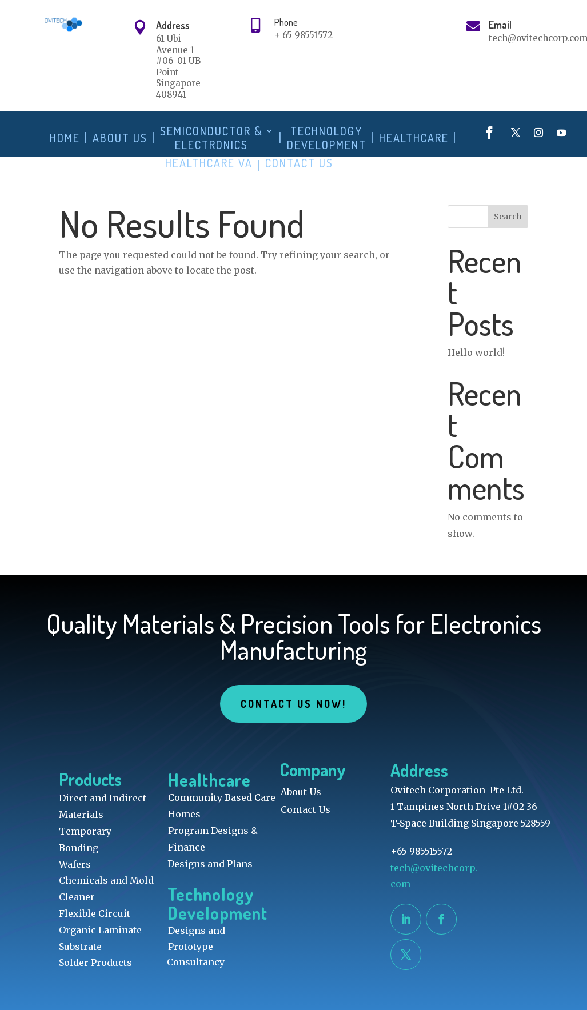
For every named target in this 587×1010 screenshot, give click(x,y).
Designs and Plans (210, 863)
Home (65, 138)
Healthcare (414, 138)
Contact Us (299, 163)
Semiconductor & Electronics (211, 138)
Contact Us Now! (293, 704)
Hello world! (476, 352)
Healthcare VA (209, 163)
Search (508, 216)
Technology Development (326, 138)
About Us (120, 138)
